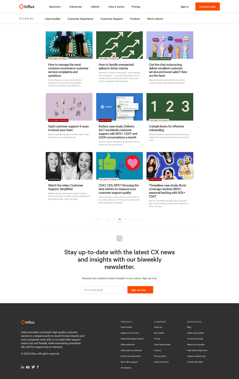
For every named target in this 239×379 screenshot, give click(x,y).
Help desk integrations (197, 350)
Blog (189, 327)
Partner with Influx (195, 361)
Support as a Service (130, 332)
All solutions (126, 367)
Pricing (136, 6)
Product (135, 18)
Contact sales (207, 6)
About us (158, 327)
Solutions (54, 6)
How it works (116, 6)
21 (114, 219)
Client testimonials (162, 344)
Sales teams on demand (131, 350)
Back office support (129, 361)
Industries (76, 6)
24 (130, 219)
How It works (126, 327)
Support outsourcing (196, 356)
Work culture (155, 18)
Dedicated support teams (132, 338)
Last (141, 219)
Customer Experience (80, 18)
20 (108, 219)
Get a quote (159, 332)
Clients (95, 6)
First (98, 219)
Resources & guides (196, 344)
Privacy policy (160, 356)
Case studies (52, 18)
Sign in (185, 6)
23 (125, 219)
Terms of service (161, 361)
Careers (157, 350)
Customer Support (112, 18)
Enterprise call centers (131, 356)
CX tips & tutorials (195, 338)
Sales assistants (128, 344)
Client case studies (195, 332)
